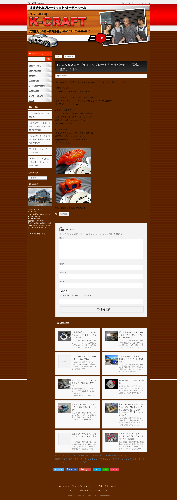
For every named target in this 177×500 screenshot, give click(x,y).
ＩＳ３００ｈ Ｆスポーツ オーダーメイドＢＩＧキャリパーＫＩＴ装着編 (131, 436)
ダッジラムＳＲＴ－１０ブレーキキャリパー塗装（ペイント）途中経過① (131, 335)
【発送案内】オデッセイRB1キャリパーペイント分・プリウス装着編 (84, 335)
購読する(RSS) (36, 53)
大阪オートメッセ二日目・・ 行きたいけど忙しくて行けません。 (86, 407)
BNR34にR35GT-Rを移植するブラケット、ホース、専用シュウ (39, 162)
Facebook (72, 469)
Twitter (59, 469)
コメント (62, 237)
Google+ (85, 469)
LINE (106, 469)
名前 (61, 263)
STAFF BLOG (64, 214)
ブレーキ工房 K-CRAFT (35, 3)
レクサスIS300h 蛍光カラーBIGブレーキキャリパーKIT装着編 (131, 359)
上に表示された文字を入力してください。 (76, 295)
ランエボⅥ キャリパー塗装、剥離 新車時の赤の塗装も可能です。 (39, 139)
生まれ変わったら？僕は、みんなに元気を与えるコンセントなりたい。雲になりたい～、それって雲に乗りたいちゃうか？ (131, 409)
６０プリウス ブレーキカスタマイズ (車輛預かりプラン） (84, 383)
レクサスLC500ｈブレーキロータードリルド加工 (84, 357)
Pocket (114, 469)
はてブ (97, 469)
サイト (62, 281)
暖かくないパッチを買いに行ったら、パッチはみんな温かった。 (84, 436)
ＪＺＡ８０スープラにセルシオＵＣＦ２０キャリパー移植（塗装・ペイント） (95, 455)
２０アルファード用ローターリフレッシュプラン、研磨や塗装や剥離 (39, 126)
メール (62, 272)
